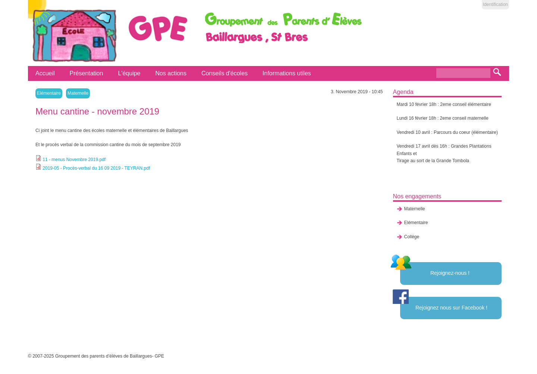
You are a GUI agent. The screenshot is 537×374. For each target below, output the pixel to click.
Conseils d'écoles (224, 73)
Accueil (45, 73)
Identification (495, 4)
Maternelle (77, 93)
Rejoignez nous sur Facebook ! (451, 308)
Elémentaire (49, 93)
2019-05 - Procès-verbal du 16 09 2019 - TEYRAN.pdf (96, 168)
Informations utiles (287, 73)
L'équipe (129, 73)
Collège (412, 236)
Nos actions (170, 73)
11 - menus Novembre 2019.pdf (74, 159)
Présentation (86, 73)
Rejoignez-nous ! (450, 273)
